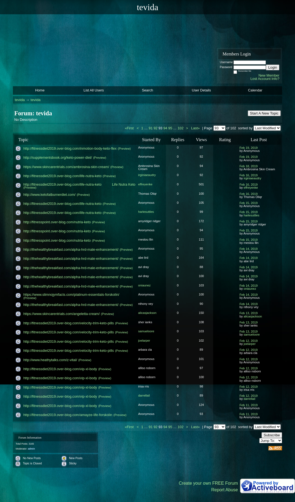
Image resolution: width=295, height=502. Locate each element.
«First (130, 128)
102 (180, 128)
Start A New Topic (264, 113)
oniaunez (144, 285)
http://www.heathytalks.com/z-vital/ (50, 360)
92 (155, 128)
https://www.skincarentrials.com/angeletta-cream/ (61, 314)
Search (147, 90)
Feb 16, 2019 (249, 175)
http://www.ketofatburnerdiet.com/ (49, 195)
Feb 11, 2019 (249, 405)
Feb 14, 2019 (249, 248)
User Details (201, 90)
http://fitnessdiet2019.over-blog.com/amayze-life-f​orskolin (67, 415)
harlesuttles (146, 211)
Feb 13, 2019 (249, 313)
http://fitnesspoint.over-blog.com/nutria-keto (57, 222)
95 (170, 128)
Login (272, 67)
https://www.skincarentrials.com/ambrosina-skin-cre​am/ (66, 167)
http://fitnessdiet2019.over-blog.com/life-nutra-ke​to (62, 176)
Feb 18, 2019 (249, 166)
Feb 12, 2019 (249, 340)
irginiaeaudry (147, 175)
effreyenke (145, 184)
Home (39, 90)
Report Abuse (224, 489)
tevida (20, 100)
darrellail (144, 395)
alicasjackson (147, 312)
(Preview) (124, 148)
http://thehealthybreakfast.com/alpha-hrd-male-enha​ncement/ (70, 249)
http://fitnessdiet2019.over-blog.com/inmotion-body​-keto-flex (69, 148)
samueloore (146, 331)
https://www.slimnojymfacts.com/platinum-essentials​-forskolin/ (71, 294)
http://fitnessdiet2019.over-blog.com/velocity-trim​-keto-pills (68, 323)
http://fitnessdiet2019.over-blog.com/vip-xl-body (60, 369)
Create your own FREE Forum (208, 483)
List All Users (94, 90)
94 (165, 128)
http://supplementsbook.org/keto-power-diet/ (57, 157)
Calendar (255, 90)
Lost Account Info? (265, 79)
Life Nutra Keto (123, 184)
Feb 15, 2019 (249, 203)
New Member (268, 75)
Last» (196, 128)
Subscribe (272, 435)
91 (150, 128)
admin (31, 448)
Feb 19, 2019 (249, 147)
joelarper (144, 340)
